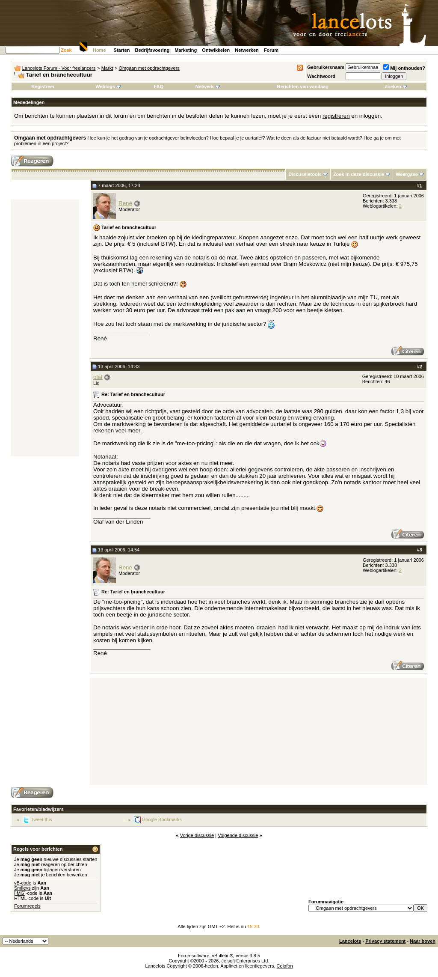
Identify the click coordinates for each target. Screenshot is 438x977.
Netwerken (247, 50)
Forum (271, 50)
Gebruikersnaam (325, 67)
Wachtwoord (321, 76)
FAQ (158, 86)
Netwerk (207, 86)
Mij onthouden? (404, 68)
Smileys (22, 888)
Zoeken (396, 86)
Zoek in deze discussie (358, 174)
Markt (107, 68)
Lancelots (350, 941)
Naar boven (422, 941)
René (125, 203)
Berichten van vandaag (302, 86)
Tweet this (41, 819)
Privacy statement (385, 941)
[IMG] (20, 893)
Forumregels (27, 905)
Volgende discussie (238, 835)
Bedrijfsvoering (152, 50)
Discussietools (305, 174)
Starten (122, 50)
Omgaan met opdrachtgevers (148, 68)
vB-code (22, 882)
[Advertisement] (45, 328)
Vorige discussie (197, 835)
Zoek (66, 50)
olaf (98, 377)
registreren (336, 116)
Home (99, 50)
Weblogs (108, 86)
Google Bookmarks (162, 819)
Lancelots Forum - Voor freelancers (59, 68)
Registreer (42, 86)
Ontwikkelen (216, 50)
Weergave (407, 174)
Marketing (186, 50)
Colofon (285, 965)
